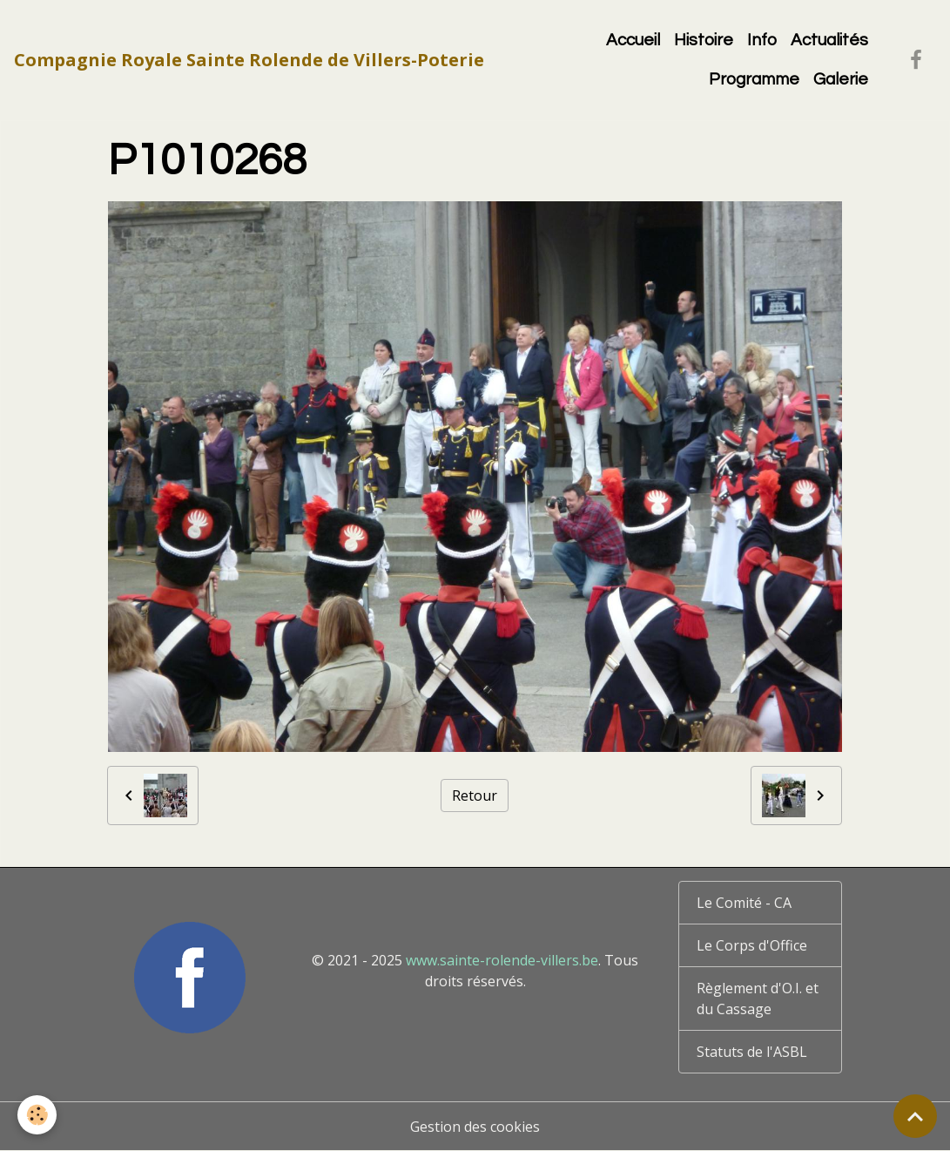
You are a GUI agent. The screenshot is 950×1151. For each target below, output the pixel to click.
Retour (474, 795)
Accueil (633, 40)
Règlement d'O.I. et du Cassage (758, 998)
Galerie (840, 79)
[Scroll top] (915, 1116)
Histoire (703, 40)
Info (762, 40)
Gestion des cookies (475, 1126)
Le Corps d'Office (752, 945)
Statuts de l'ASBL (752, 1051)
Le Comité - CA (744, 902)
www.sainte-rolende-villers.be (502, 960)
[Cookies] (37, 1114)
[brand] (249, 60)
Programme (754, 79)
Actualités (829, 40)
